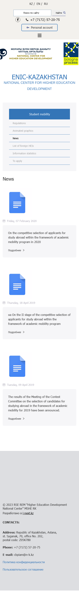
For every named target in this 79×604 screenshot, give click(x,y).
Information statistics (24, 153)
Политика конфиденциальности (24, 562)
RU (46, 3)
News (15, 138)
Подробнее (16, 250)
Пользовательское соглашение (23, 569)
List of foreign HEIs (23, 145)
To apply (17, 160)
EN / (39, 3)
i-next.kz (28, 513)
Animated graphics (23, 130)
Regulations (19, 123)
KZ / (32, 3)
